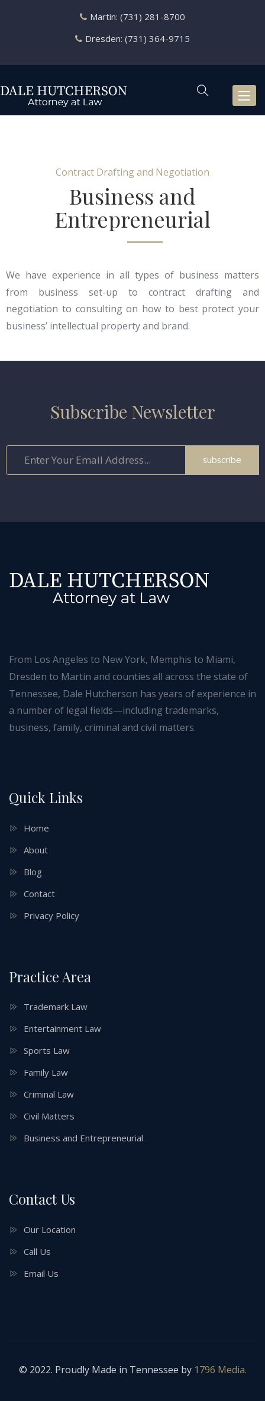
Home (36, 828)
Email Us (41, 1273)
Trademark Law (56, 1006)
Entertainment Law (62, 1028)
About (36, 850)
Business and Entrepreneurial (83, 1138)
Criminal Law (49, 1094)
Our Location (50, 1229)
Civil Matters (49, 1116)
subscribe (222, 459)
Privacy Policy (51, 915)
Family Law (46, 1072)
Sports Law (47, 1050)
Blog (33, 872)
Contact (39, 894)
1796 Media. (220, 1369)
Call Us (37, 1251)
